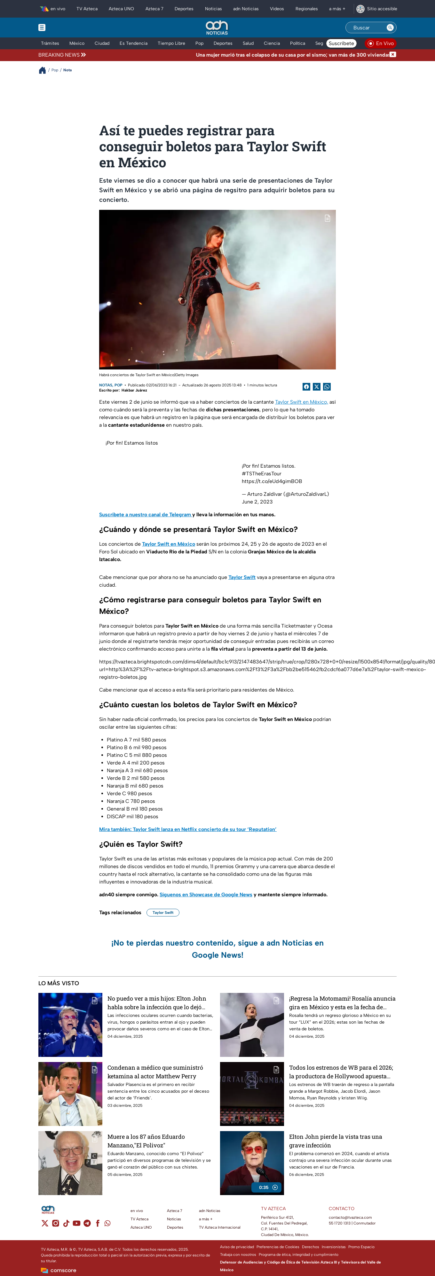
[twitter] (45, 1225)
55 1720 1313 (340, 1223)
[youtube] (77, 1225)
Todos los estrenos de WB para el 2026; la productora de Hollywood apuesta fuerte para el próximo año (341, 1072)
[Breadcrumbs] (44, 70)
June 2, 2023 (257, 502)
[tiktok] (66, 1225)
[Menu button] (64, 27)
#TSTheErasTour (261, 474)
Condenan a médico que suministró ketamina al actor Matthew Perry (155, 1072)
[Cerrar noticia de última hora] (393, 55)
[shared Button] (327, 387)
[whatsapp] (107, 1225)
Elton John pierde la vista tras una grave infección (335, 1141)
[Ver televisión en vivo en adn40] (381, 43)
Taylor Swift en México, (301, 402)
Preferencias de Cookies (278, 1247)
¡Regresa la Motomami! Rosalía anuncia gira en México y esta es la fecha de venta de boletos (342, 1003)
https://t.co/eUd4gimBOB (272, 481)
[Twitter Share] (316, 387)
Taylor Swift (163, 912)
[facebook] (98, 1225)
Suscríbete (341, 43)
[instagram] (55, 1225)
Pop (119, 385)
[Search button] (390, 27)
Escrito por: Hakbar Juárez (123, 390)
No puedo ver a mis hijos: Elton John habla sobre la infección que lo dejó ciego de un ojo (156, 1003)
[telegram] (87, 1225)
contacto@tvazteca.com (350, 1217)
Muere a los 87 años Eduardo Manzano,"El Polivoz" (146, 1141)
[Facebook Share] (306, 387)
